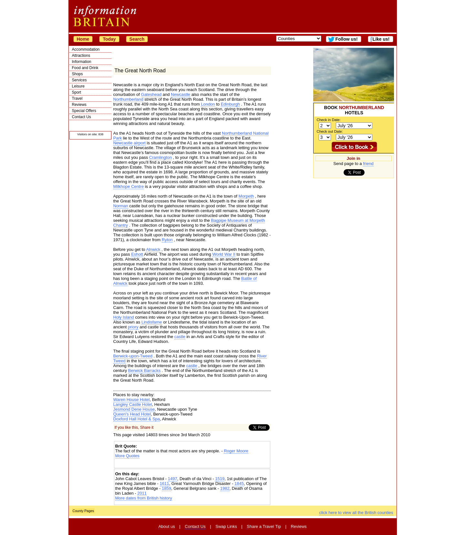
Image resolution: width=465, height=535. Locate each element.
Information (81, 61)
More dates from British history (143, 498)
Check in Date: (329, 120)
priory (133, 326)
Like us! (381, 39)
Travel (77, 98)
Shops (77, 74)
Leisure (78, 86)
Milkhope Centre (128, 186)
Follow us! (346, 39)
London (208, 104)
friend (368, 163)
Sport (76, 92)
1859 (166, 488)
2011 (142, 493)
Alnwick (153, 249)
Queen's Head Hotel (132, 414)
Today (109, 39)
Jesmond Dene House (134, 409)
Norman (120, 205)
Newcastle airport (129, 142)
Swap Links (226, 526)
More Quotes (127, 455)
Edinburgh (230, 104)
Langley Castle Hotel (132, 404)
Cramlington (160, 157)
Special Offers (84, 110)
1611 (164, 483)
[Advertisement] (192, 463)
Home (83, 39)
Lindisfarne (151, 322)
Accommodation (86, 49)
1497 (172, 478)
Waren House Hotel (131, 399)
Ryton (167, 239)
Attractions (81, 55)
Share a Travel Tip (264, 526)
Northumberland (128, 99)
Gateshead (151, 94)
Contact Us (81, 117)
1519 (219, 478)
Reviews (79, 104)
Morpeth (246, 196)
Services (79, 80)
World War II (223, 254)
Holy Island (123, 317)
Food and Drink (85, 68)
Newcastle (180, 94)
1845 (239, 483)
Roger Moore (236, 450)
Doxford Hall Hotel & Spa (136, 419)
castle (179, 336)
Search (137, 39)
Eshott (137, 254)
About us (166, 526)
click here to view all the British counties (356, 512)
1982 (225, 488)
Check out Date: (330, 131)
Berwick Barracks (144, 370)
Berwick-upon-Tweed (132, 356)
